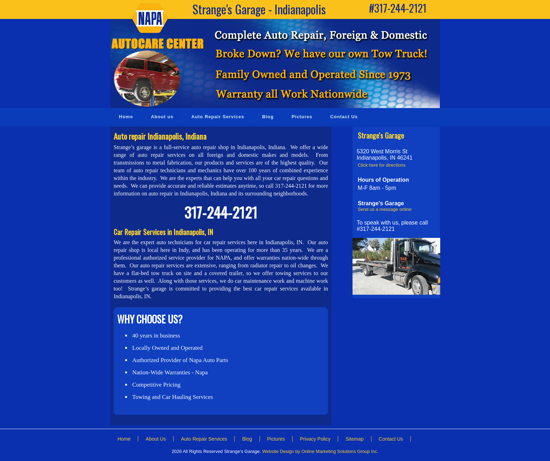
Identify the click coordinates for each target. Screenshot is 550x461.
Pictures (276, 439)
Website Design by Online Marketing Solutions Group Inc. (320, 451)
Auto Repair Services (204, 439)
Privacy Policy (315, 439)
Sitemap (354, 439)
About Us (156, 439)
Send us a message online (384, 209)
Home (124, 439)
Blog (247, 439)
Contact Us (391, 439)
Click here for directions (381, 165)
